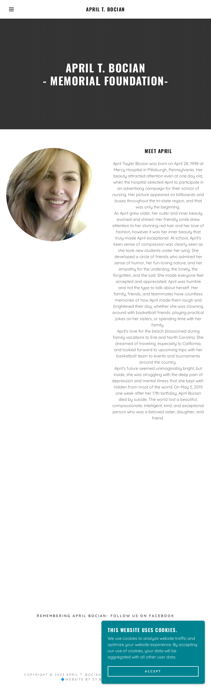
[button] (10, 9)
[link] (105, 9)
